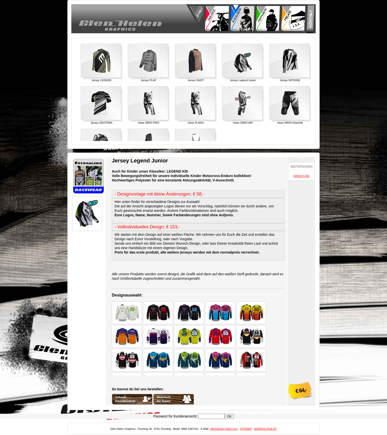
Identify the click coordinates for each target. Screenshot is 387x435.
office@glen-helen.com (224, 428)
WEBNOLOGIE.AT (265, 428)
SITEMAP (246, 428)
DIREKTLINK (301, 176)
